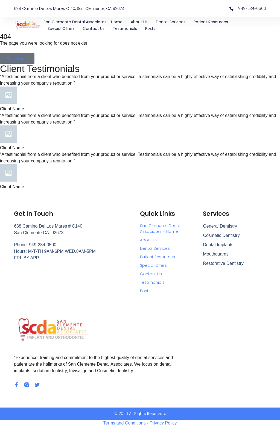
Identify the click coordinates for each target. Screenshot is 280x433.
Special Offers (61, 28)
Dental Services (170, 22)
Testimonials (125, 28)
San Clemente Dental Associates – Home (82, 22)
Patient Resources (211, 22)
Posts (150, 28)
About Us (139, 22)
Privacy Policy (163, 423)
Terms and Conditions (124, 423)
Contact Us (93, 28)
